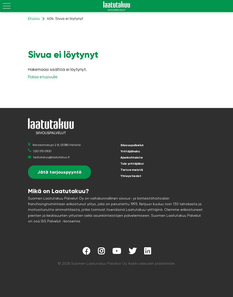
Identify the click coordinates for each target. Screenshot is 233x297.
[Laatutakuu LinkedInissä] (147, 252)
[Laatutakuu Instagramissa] (101, 252)
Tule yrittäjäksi (132, 163)
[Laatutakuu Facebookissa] (86, 252)
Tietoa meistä (131, 170)
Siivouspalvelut (132, 145)
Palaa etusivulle (43, 76)
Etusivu (34, 18)
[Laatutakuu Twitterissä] (132, 252)
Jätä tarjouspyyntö (59, 172)
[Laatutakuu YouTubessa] (116, 252)
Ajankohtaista (131, 157)
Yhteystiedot (130, 176)
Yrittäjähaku (130, 151)
